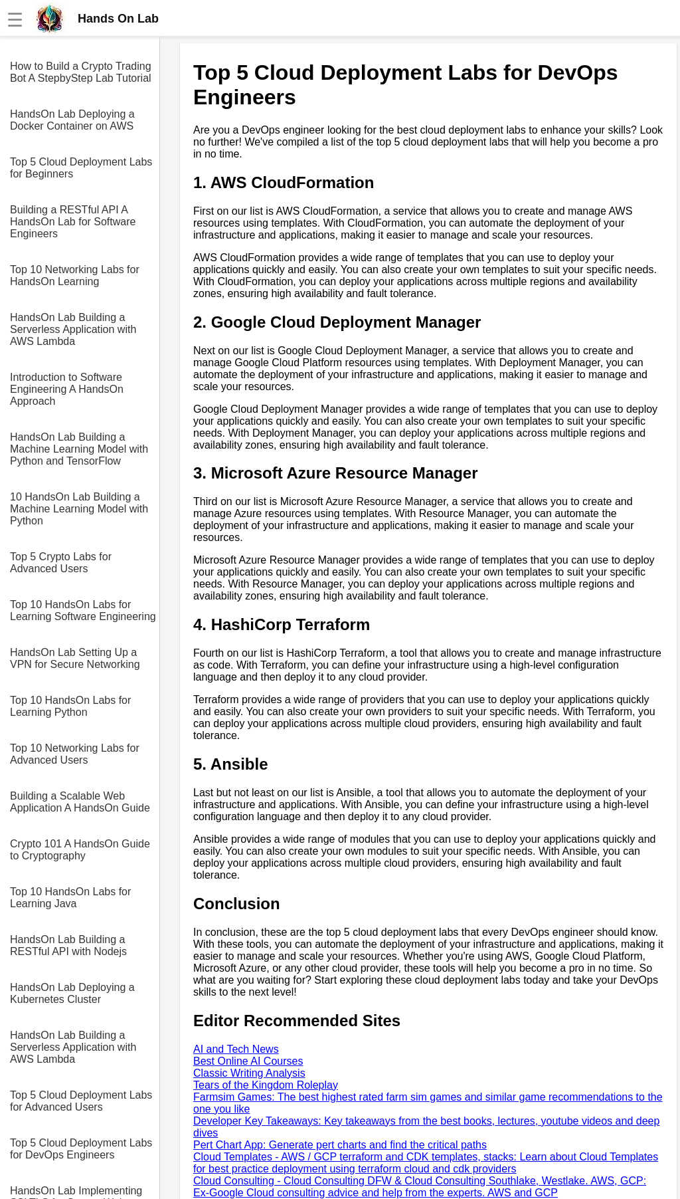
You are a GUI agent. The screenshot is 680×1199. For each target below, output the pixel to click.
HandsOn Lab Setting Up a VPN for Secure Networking (75, 658)
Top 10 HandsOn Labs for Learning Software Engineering (83, 610)
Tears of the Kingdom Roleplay (265, 1085)
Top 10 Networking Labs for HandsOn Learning (74, 275)
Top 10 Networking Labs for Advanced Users (74, 754)
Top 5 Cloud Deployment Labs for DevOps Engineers (81, 1148)
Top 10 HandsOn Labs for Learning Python (70, 706)
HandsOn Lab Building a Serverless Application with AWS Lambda (73, 329)
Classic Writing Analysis (249, 1073)
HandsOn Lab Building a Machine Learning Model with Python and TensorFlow (79, 449)
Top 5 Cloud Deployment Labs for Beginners (81, 167)
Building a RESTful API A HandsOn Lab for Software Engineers (72, 221)
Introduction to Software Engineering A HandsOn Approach (67, 389)
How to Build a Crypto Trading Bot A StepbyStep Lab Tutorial (80, 72)
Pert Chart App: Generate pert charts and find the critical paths (340, 1144)
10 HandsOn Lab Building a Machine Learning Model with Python (79, 508)
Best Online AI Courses (248, 1061)
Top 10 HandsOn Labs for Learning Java (70, 897)
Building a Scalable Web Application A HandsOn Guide (80, 802)
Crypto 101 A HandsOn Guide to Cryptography (80, 849)
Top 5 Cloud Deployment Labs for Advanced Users (81, 1101)
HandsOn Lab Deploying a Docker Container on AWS (72, 120)
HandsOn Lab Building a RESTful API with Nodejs (68, 945)
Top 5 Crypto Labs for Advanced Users (61, 562)
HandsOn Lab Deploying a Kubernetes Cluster (72, 993)
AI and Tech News (236, 1049)
